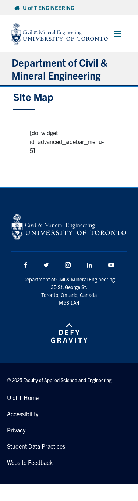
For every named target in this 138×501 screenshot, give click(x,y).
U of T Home (23, 397)
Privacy (16, 430)
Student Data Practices (36, 446)
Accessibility (22, 413)
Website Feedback (30, 462)
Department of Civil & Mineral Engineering (59, 69)
